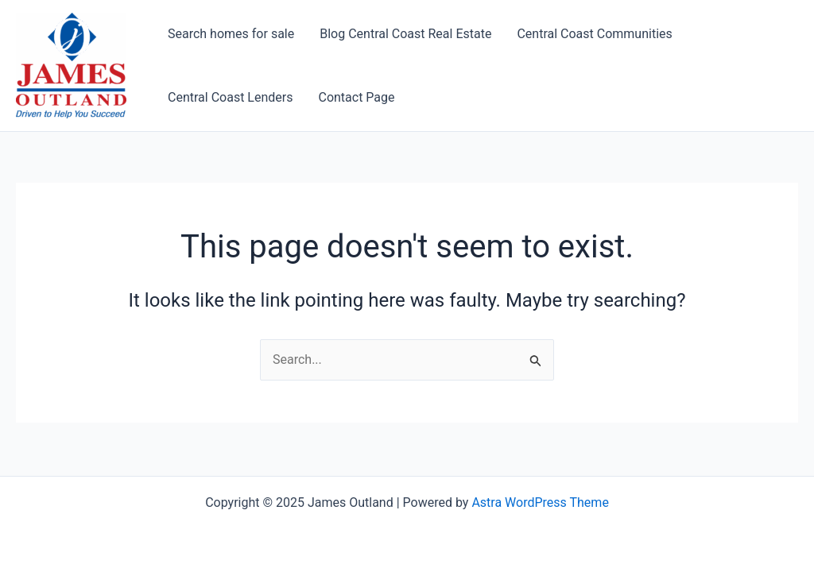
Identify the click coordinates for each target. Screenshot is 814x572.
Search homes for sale (231, 33)
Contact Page (356, 97)
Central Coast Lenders (230, 97)
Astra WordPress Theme (539, 502)
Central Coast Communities (594, 33)
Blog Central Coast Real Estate (405, 33)
